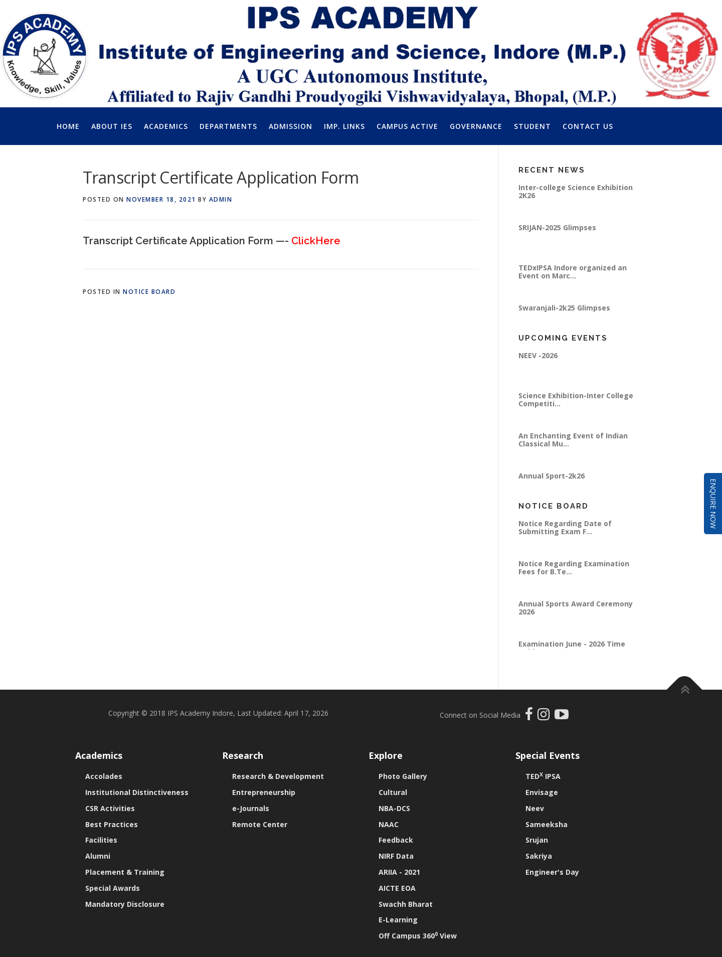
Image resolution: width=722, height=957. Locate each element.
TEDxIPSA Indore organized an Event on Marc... (572, 271)
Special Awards (112, 888)
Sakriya (538, 856)
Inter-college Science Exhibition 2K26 (575, 191)
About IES (111, 126)
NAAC (389, 824)
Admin (221, 199)
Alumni (97, 856)
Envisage (541, 792)
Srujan (536, 840)
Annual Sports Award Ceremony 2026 (575, 607)
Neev (534, 808)
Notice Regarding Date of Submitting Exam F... (565, 527)
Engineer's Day (552, 872)
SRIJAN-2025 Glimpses (557, 227)
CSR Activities (110, 808)
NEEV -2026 (538, 355)
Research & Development (278, 776)
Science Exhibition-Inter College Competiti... (575, 399)
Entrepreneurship (263, 792)
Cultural (393, 792)
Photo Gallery (403, 776)
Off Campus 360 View (418, 935)
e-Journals (250, 808)
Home (68, 126)
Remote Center (259, 824)
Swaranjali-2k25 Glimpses (564, 307)
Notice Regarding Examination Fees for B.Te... (573, 567)
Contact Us (588, 126)
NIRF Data (396, 856)
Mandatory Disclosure (124, 904)
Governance (476, 126)
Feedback (396, 840)
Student (532, 126)
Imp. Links (344, 126)
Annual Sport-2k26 (551, 476)
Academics (166, 126)
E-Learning (398, 919)
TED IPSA (543, 776)
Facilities (101, 840)
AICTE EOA (397, 888)
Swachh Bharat (406, 904)
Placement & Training (124, 872)
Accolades (103, 776)
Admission (290, 126)
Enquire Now (713, 504)
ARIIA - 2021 (399, 872)
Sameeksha (546, 824)
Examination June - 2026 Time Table (571, 648)
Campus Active (407, 126)
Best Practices (111, 824)
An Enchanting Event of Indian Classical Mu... (573, 439)
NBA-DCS (394, 808)
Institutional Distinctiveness (137, 792)
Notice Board (149, 291)
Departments (228, 126)
